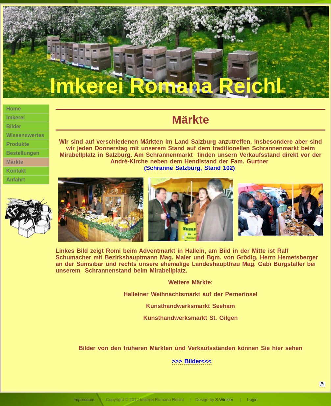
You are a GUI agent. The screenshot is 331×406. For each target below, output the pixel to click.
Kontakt (16, 171)
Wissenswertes (25, 135)
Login (252, 399)
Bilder (13, 126)
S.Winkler (224, 399)
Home (13, 108)
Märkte (14, 162)
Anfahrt (15, 179)
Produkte (17, 144)
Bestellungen (22, 153)
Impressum (83, 399)
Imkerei (15, 117)
